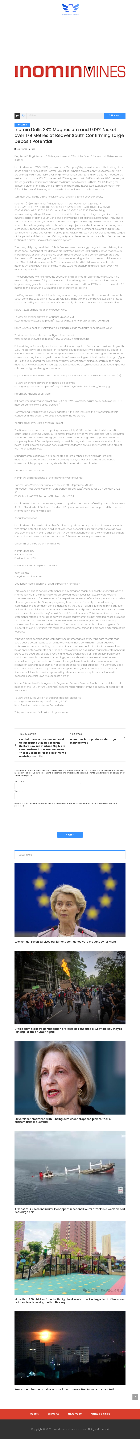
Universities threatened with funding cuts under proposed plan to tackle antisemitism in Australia (63, 1120)
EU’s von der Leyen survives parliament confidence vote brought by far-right (65, 942)
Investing (22, 125)
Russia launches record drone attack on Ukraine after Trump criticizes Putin (65, 1389)
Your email (48, 794)
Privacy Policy (75, 1414)
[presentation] (37, 816)
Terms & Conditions (100, 1414)
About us (34, 1414)
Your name (48, 784)
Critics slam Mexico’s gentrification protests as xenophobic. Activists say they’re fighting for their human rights (68, 1030)
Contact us (53, 1414)
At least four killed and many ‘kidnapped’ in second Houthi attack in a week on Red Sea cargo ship (70, 1210)
